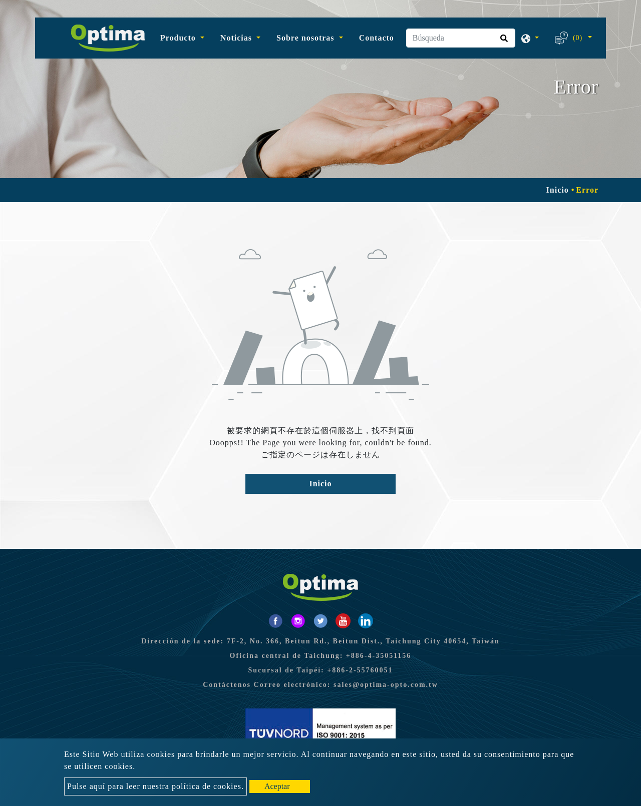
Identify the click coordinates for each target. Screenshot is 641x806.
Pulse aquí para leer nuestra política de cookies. (155, 786)
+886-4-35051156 (379, 655)
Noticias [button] (237, 38)
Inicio (557, 190)
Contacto (376, 38)
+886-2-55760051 (360, 670)
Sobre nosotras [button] (306, 38)
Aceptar (277, 786)
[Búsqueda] (460, 38)
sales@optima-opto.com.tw (386, 684)
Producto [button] (179, 38)
